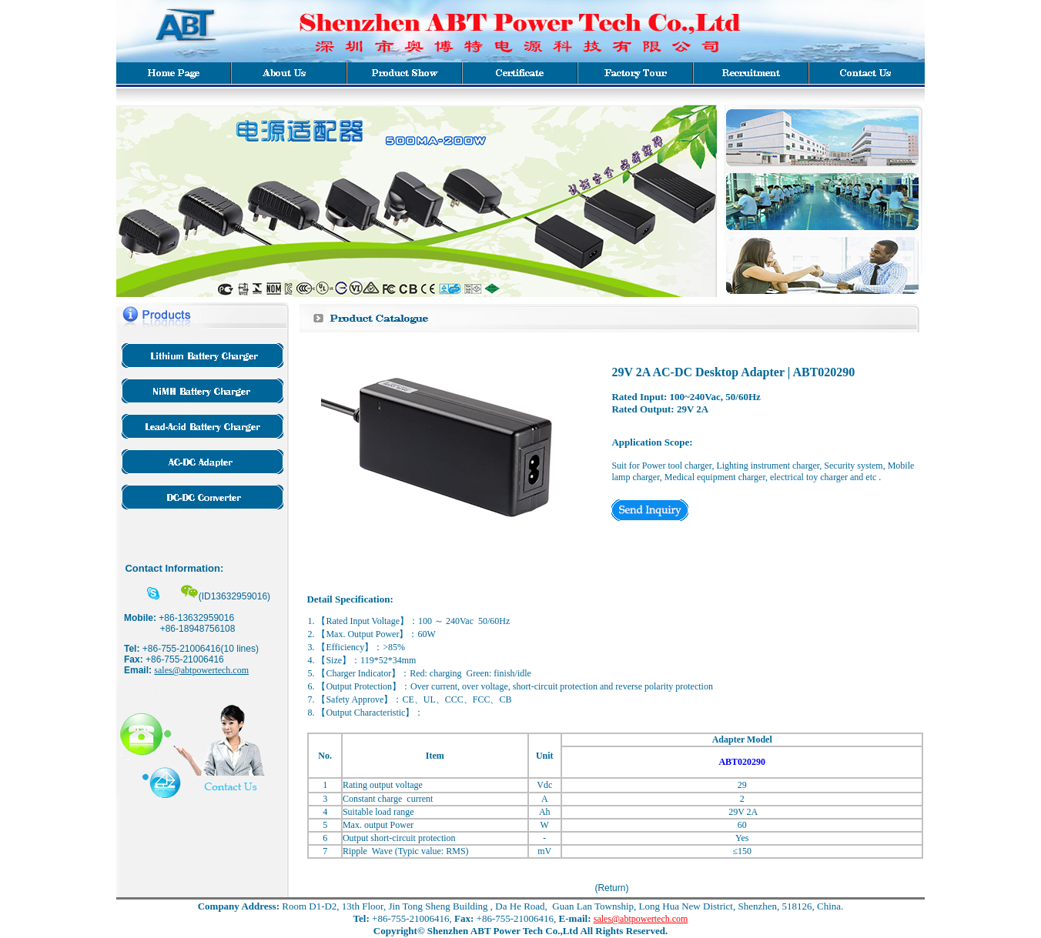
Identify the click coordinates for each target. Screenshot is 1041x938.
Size (334, 660)
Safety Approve (354, 699)
